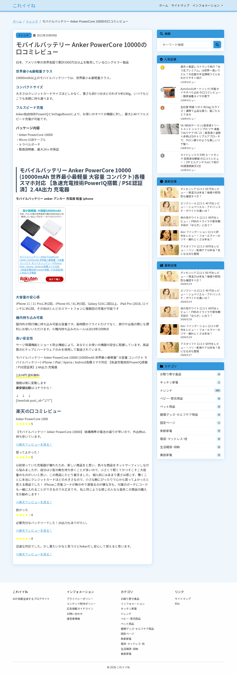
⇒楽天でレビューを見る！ (34, 444)
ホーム (163, 5)
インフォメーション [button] (206, 5)
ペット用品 (167, 406)
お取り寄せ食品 (170, 374)
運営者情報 (73, 619)
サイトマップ (180, 5)
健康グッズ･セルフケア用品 (179, 414)
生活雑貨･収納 (170, 447)
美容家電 (166, 455)
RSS (177, 604)
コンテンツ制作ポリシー (81, 604)
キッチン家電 (169, 382)
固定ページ (167, 422)
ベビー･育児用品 (171, 398)
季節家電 (166, 430)
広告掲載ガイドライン (80, 608)
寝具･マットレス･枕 (173, 438)
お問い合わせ (75, 614)
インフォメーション (133, 604)
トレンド (32, 21)
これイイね (24, 5)
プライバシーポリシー (80, 599)
